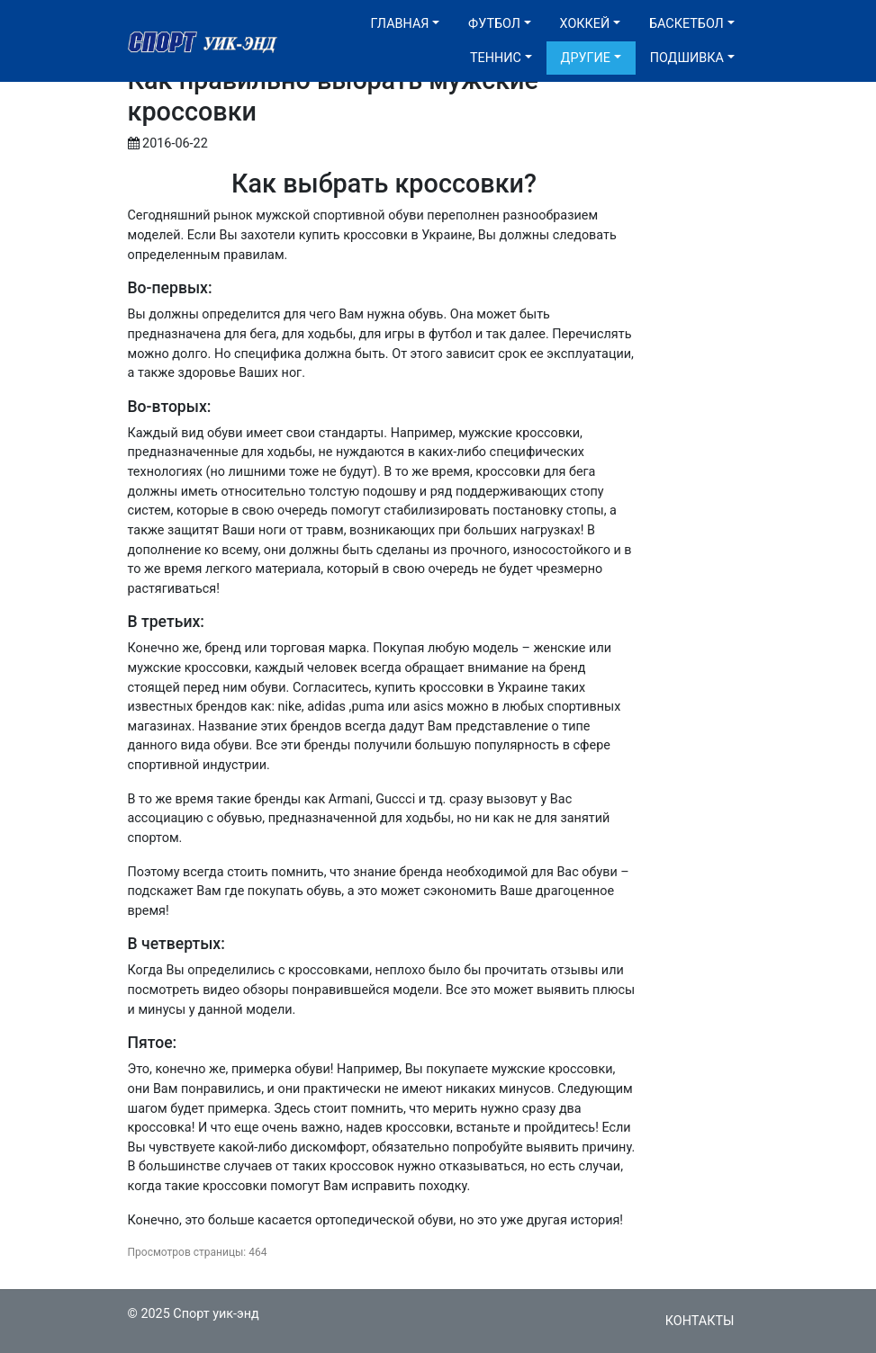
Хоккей (585, 23)
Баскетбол (686, 23)
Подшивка (687, 58)
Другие (585, 58)
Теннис (495, 58)
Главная (400, 23)
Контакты (700, 1321)
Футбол (494, 23)
